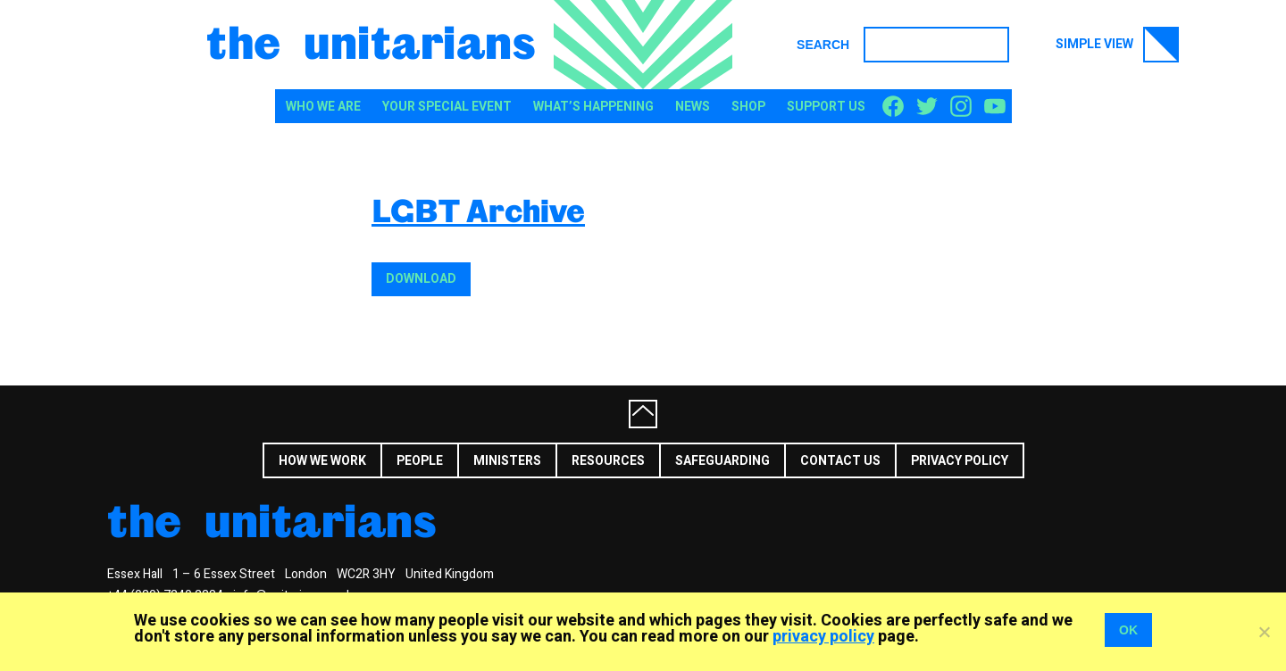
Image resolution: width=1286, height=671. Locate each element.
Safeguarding (722, 460)
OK (1128, 630)
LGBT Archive (478, 210)
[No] (1264, 632)
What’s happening (593, 106)
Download (421, 278)
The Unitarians (371, 41)
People (420, 460)
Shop (748, 106)
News (692, 106)
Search (823, 44)
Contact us (840, 460)
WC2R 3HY (366, 574)
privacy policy (823, 637)
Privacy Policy (959, 460)
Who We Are (323, 106)
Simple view (1117, 44)
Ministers (507, 460)
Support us (826, 106)
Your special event (447, 106)
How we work (322, 460)
